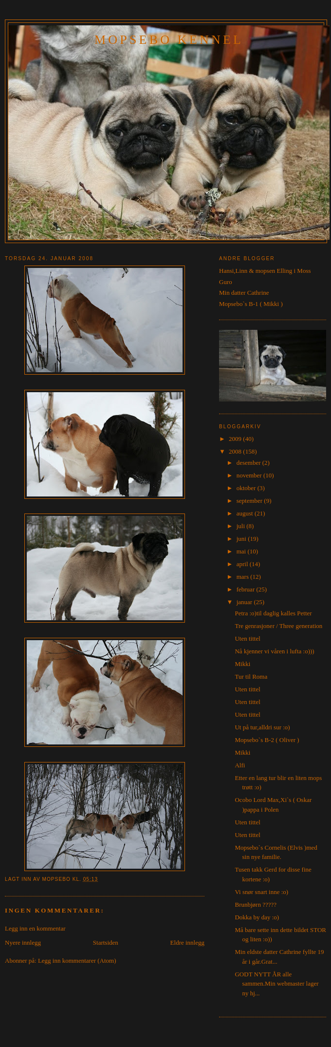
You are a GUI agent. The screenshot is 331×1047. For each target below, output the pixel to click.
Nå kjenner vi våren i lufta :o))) (274, 651)
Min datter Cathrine (244, 292)
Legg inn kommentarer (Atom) (77, 960)
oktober (247, 488)
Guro (225, 282)
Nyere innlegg (23, 942)
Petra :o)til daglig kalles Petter (273, 613)
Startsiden (105, 942)
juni (242, 538)
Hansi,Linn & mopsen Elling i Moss (265, 270)
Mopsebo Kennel (168, 40)
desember (249, 462)
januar (245, 602)
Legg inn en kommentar (35, 928)
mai (242, 551)
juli (242, 526)
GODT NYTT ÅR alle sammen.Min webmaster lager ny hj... (276, 984)
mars (244, 576)
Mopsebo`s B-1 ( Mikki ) (251, 303)
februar (247, 589)
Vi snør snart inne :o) (261, 891)
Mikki (242, 663)
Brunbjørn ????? (255, 904)
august (246, 513)
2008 (236, 451)
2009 (236, 438)
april (243, 564)
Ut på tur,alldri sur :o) (262, 727)
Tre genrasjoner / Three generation (278, 625)
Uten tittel (247, 638)
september (250, 500)
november (250, 475)
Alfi (240, 765)
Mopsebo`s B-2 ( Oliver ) (267, 739)
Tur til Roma (251, 676)
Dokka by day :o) (257, 917)
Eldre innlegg (187, 942)
